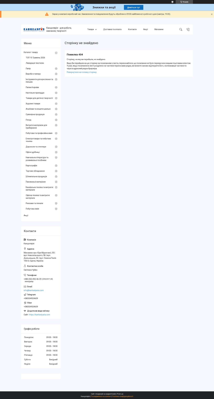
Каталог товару (31, 52)
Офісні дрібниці (33, 152)
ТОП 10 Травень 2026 (35, 57)
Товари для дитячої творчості (39, 98)
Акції (145, 29)
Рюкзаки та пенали (34, 203)
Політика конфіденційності (122, 396)
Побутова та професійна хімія (39, 133)
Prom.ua (120, 394)
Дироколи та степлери (36, 147)
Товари (90, 29)
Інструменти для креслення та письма (39, 80)
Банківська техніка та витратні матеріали (39, 188)
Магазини (158, 29)
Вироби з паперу (33, 74)
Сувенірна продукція (35, 114)
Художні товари (33, 103)
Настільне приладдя (35, 93)
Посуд (28, 120)
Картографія (31, 165)
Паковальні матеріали (36, 182)
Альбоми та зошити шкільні (38, 109)
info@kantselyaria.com (34, 290)
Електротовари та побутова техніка (38, 140)
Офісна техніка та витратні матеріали (38, 196)
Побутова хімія (32, 209)
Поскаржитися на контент (101, 396)
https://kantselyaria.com (39, 315)
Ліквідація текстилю (35, 63)
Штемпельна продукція (36, 176)
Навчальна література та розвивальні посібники (37, 158)
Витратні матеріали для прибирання (36, 126)
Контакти (132, 29)
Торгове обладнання (35, 171)
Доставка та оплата (112, 29)
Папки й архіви (32, 87)
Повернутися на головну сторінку (82, 72)
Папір (28, 68)
